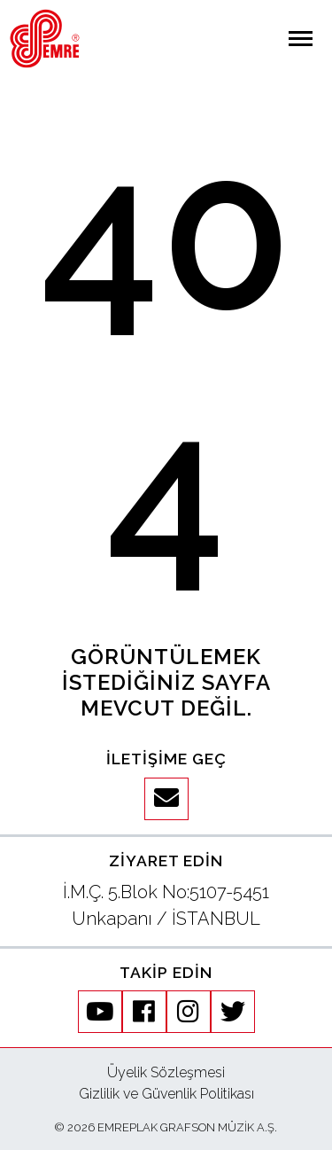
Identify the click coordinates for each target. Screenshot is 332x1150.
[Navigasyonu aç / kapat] (300, 38)
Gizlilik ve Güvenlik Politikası (166, 1093)
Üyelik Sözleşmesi (166, 1072)
